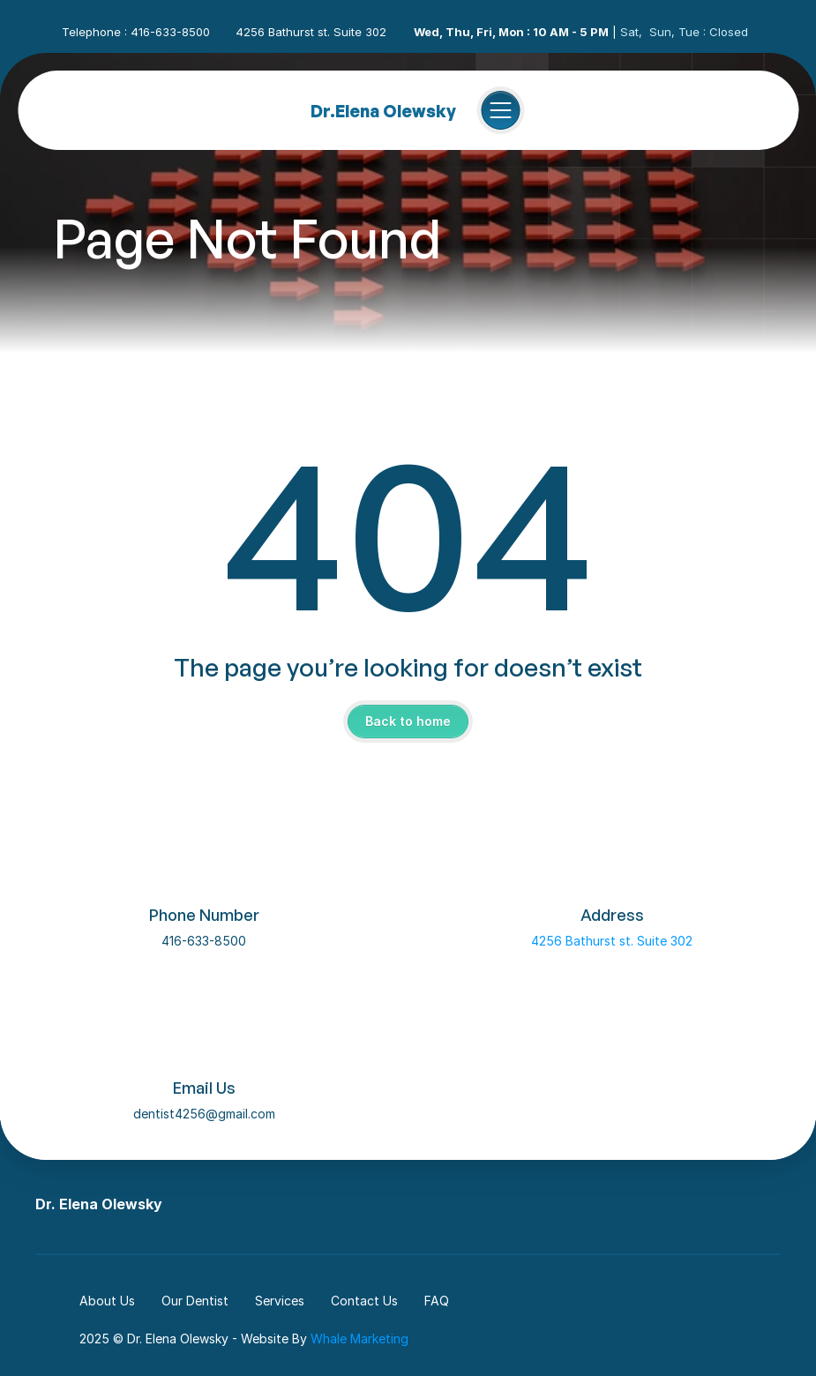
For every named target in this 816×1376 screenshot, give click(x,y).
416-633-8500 (203, 940)
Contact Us (364, 1300)
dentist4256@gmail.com (204, 1113)
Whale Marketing (359, 1338)
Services (279, 1300)
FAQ (436, 1300)
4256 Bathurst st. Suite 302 (611, 940)
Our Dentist (194, 1300)
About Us (107, 1300)
